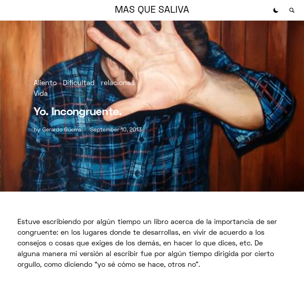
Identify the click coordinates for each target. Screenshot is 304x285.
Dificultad (79, 83)
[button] (276, 10)
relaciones (118, 83)
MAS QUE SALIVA (152, 10)
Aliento (45, 83)
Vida (41, 94)
